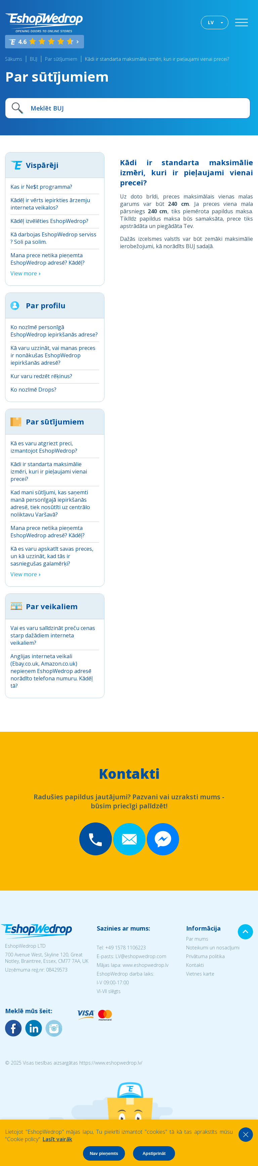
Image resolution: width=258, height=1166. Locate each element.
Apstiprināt (154, 1153)
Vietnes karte (200, 974)
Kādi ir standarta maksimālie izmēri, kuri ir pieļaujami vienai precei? (157, 59)
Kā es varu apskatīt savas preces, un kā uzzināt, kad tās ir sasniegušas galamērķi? (51, 556)
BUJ (33, 59)
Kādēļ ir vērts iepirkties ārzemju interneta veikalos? (50, 203)
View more (23, 273)
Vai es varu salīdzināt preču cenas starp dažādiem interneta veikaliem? (52, 635)
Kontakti (195, 965)
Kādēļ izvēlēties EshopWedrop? (49, 221)
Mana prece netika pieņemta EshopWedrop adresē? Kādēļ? (47, 259)
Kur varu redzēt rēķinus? (41, 376)
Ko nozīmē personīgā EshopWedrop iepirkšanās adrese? (54, 330)
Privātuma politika (205, 956)
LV (211, 22)
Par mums (197, 939)
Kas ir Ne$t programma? (41, 186)
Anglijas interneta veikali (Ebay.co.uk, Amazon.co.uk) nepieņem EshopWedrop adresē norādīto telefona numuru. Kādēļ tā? (51, 671)
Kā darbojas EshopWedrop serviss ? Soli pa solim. (53, 238)
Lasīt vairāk (57, 1139)
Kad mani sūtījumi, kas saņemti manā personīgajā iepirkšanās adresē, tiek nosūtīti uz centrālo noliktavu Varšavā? (50, 503)
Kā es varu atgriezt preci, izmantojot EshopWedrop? (43, 447)
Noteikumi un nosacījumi (213, 947)
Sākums (13, 59)
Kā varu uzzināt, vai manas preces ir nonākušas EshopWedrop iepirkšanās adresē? (52, 355)
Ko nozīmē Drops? (33, 389)
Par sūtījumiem (61, 59)
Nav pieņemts (104, 1153)
